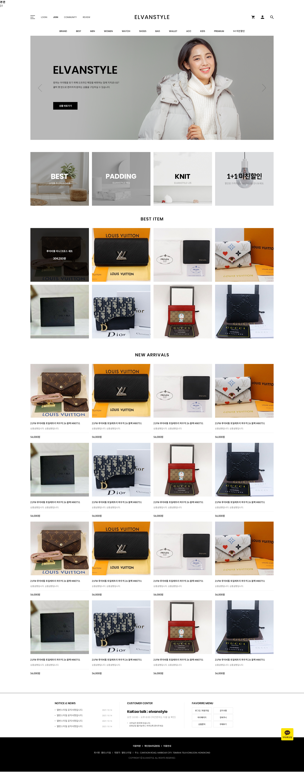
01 (1, 6)
